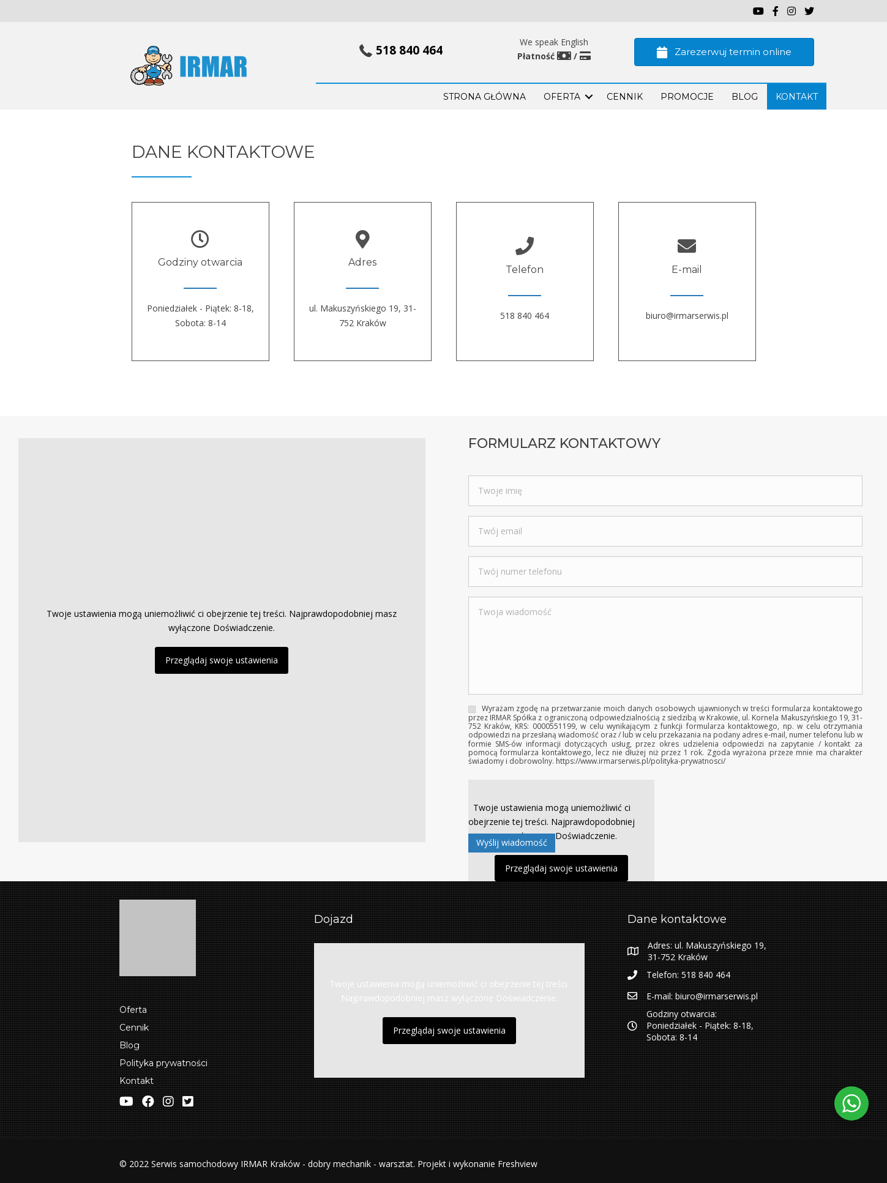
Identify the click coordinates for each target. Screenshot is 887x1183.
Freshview (516, 1164)
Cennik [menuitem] (625, 96)
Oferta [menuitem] (133, 1009)
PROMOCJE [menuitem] (687, 96)
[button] (588, 97)
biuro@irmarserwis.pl (687, 315)
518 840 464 (409, 50)
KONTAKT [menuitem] (797, 96)
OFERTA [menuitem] (562, 96)
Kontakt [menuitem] (136, 1080)
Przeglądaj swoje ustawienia (221, 660)
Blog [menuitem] (129, 1045)
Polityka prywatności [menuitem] (163, 1063)
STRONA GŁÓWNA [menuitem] (484, 96)
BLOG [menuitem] (745, 96)
